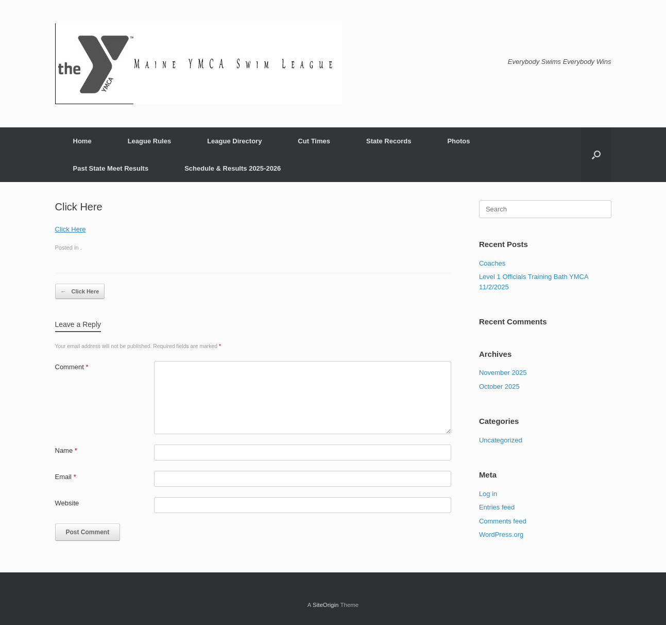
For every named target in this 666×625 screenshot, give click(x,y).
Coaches (492, 263)
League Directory (234, 141)
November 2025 (503, 372)
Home (82, 141)
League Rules (150, 141)
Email (65, 477)
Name (66, 450)
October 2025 (499, 386)
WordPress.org (501, 534)
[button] (596, 154)
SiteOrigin (326, 605)
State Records (388, 141)
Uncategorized (500, 440)
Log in (488, 494)
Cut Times (314, 141)
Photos (458, 141)
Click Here (70, 229)
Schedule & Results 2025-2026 (232, 168)
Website (67, 503)
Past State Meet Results (111, 168)
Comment (72, 367)
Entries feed (497, 507)
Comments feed (502, 521)
